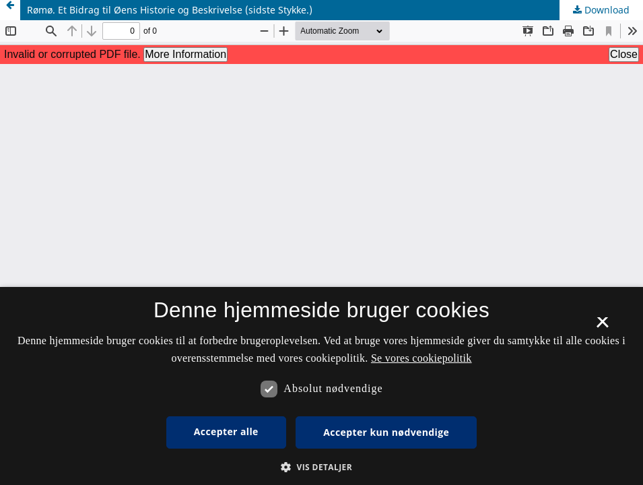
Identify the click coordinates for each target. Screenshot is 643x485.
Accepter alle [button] (226, 431)
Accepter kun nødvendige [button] (386, 432)
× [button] (602, 326)
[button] (321, 467)
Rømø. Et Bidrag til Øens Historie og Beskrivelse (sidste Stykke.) (169, 9)
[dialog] (321, 386)
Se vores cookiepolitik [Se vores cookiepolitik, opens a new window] (421, 358)
